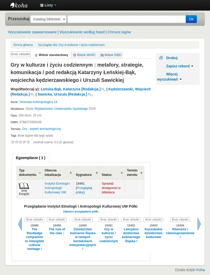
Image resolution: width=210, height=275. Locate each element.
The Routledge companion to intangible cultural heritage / (34, 239)
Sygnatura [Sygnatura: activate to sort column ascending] (84, 175)
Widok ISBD (113, 55)
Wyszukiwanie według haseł (82, 32)
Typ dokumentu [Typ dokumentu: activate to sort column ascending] (27, 173)
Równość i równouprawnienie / (180, 233)
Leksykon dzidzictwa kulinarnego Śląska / (131, 235)
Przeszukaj (18, 18)
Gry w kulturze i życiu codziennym (71, 45)
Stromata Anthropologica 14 (38, 102)
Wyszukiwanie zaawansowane (32, 32)
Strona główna (23, 45)
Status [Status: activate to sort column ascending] (107, 175)
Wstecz (20, 223)
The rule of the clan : (57, 231)
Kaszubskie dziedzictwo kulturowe (154, 233)
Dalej (199, 223)
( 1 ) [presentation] (30, 158)
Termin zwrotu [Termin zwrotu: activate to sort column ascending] (132, 173)
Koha (200, 270)
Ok (191, 19)
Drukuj (172, 58)
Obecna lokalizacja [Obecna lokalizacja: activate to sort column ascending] (53, 173)
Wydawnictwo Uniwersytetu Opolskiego (61, 109)
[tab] (30, 157)
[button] (48, 5)
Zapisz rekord (179, 66)
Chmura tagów (119, 32)
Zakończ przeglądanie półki (80, 211)
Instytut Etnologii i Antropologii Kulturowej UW (23, 5)
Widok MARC (86, 55)
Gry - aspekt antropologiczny (41, 129)
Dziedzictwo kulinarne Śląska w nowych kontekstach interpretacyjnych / (82, 239)
